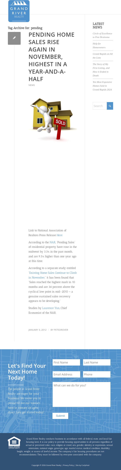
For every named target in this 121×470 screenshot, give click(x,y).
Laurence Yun (51, 308)
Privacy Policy (68, 465)
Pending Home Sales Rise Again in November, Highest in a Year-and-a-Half (52, 57)
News (32, 85)
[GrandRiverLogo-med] (19, 11)
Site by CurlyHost (82, 465)
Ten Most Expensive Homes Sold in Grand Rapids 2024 (102, 86)
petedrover (61, 329)
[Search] (103, 106)
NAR (52, 242)
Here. (60, 235)
